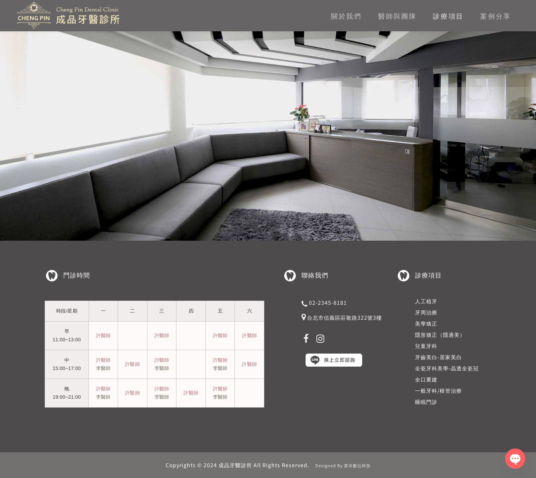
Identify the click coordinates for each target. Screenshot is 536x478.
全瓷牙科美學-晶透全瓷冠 (447, 368)
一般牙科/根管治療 (438, 390)
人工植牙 (426, 301)
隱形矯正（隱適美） (440, 334)
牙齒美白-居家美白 (438, 357)
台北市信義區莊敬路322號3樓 (344, 317)
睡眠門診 (426, 401)
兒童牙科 (426, 345)
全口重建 (426, 379)
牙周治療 (426, 312)
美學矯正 (426, 323)
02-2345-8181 (328, 302)
